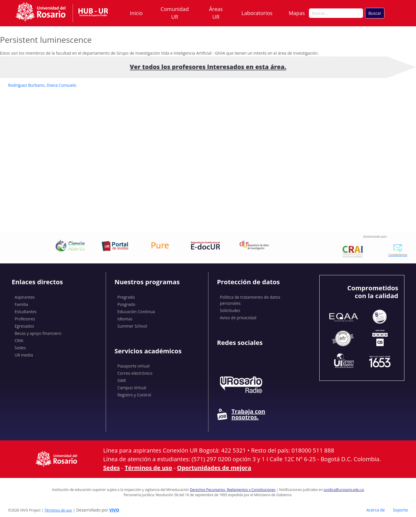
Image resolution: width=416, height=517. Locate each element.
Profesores (25, 319)
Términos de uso (148, 468)
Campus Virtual (132, 387)
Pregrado (126, 297)
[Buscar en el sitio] (336, 13)
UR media (24, 355)
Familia (21, 304)
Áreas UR (216, 12)
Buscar (374, 13)
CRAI (19, 340)
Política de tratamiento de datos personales (250, 300)
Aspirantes (25, 297)
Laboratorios (256, 13)
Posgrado (126, 304)
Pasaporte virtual (134, 366)
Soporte (400, 510)
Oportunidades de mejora (214, 468)
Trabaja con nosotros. (241, 414)
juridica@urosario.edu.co (344, 489)
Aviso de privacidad (238, 317)
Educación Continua (136, 311)
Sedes (20, 347)
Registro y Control (134, 395)
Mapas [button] (297, 13)
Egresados (24, 326)
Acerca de (375, 510)
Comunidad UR (175, 12)
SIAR (122, 380)
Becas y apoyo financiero (38, 333)
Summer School (132, 326)
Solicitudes (230, 310)
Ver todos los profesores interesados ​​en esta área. (208, 67)
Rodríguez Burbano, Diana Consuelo (42, 85)
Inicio (136, 13)
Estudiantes (26, 311)
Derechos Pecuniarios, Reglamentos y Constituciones (232, 489)
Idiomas (125, 319)
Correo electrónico (135, 373)
